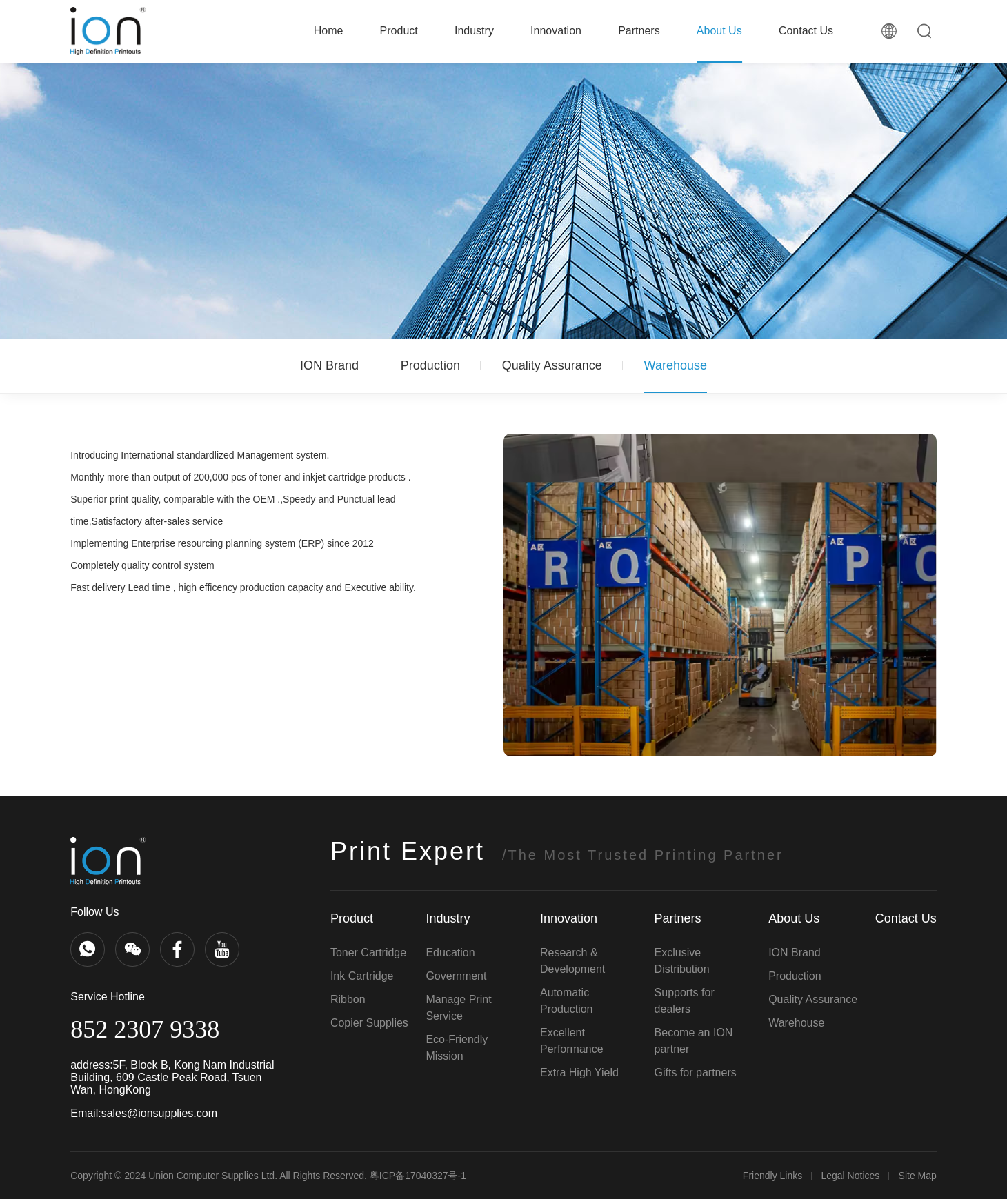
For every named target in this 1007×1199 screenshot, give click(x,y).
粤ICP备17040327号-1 (418, 1175)
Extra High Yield (579, 1072)
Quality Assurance (552, 365)
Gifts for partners (696, 1072)
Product (399, 31)
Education (450, 952)
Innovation (555, 31)
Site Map (918, 1175)
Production (430, 365)
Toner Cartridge (368, 952)
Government (456, 976)
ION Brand (329, 365)
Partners (638, 31)
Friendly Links (772, 1175)
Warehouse (675, 365)
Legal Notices (850, 1175)
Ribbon (348, 999)
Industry (474, 31)
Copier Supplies (369, 1023)
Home (328, 31)
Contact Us (806, 31)
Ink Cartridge (362, 976)
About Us (719, 31)
